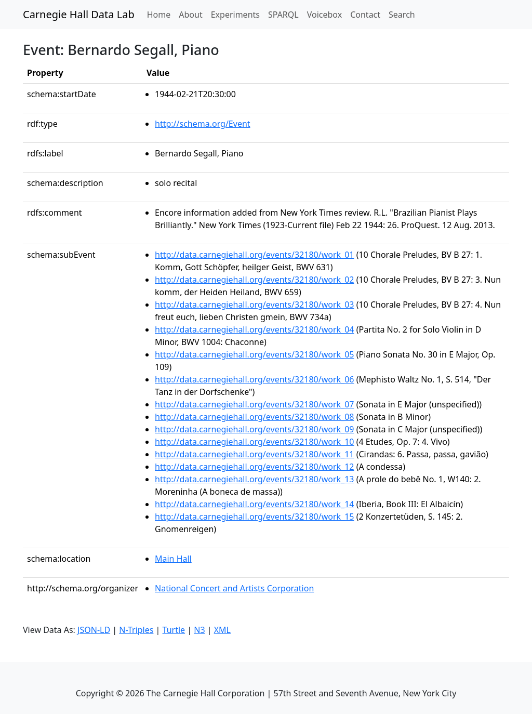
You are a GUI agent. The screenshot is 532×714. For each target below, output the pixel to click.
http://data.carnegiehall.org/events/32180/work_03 (254, 304)
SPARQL (283, 14)
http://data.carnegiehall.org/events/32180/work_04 (254, 329)
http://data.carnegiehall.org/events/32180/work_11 (254, 454)
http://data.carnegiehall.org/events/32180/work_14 (254, 504)
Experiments (235, 14)
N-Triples (136, 630)
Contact (365, 14)
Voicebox (324, 14)
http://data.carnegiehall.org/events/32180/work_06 (254, 379)
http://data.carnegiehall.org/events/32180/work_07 (254, 404)
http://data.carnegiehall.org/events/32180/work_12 (254, 466)
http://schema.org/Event (202, 123)
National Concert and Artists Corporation (234, 588)
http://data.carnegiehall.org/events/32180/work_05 (254, 354)
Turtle (174, 630)
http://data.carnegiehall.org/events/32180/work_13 (254, 479)
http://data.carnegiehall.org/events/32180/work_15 (254, 516)
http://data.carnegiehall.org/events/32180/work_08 (254, 416)
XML (222, 630)
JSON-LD (93, 630)
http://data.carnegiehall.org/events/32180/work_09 (254, 429)
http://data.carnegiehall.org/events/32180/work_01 (254, 254)
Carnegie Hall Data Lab (79, 14)
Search (402, 14)
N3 (199, 630)
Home (161, 14)
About (190, 14)
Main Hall (173, 558)
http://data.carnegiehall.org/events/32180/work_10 (254, 441)
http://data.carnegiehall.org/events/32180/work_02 (254, 279)
